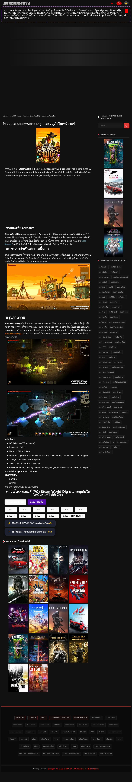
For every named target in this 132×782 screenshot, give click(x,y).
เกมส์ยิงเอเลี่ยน (120, 342)
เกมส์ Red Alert (104, 447)
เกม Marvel (113, 332)
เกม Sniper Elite (104, 427)
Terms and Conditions (59, 718)
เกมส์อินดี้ (102, 287)
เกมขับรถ (102, 312)
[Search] (119, 3)
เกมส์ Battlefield (104, 392)
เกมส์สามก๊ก (103, 327)
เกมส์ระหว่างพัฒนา (105, 452)
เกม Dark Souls (122, 442)
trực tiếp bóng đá (47, 762)
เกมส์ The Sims (104, 382)
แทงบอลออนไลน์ (32, 740)
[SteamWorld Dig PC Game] (48, 436)
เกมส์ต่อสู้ (102, 297)
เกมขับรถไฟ (118, 337)
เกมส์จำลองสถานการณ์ (120, 277)
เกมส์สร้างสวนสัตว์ (105, 407)
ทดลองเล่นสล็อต (32, 732)
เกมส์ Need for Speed (106, 372)
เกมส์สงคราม (114, 302)
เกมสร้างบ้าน (119, 377)
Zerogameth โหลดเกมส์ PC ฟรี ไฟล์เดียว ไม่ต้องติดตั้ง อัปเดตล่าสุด (73, 777)
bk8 (117, 732)
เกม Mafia (114, 387)
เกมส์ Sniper (113, 432)
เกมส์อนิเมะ (124, 312)
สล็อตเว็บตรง (115, 718)
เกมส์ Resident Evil (116, 327)
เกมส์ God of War (118, 402)
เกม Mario (102, 412)
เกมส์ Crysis (117, 392)
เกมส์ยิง (111, 287)
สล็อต (72, 740)
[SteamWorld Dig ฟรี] (48, 385)
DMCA (41, 718)
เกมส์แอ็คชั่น (103, 272)
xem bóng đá (67, 762)
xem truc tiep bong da (78, 755)
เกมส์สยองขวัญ (118, 292)
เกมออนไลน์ (103, 387)
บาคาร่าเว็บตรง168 (91, 732)
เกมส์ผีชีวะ (112, 347)
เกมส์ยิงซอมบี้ (113, 312)
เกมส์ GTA (112, 357)
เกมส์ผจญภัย (114, 272)
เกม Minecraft (113, 412)
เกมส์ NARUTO (104, 417)
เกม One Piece (104, 402)
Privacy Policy (82, 718)
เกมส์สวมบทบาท (104, 277)
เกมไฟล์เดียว (103, 267)
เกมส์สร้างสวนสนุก (105, 437)
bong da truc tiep (102, 755)
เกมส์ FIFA (102, 347)
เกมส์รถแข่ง (103, 302)
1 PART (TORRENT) (73, 516)
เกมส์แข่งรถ (103, 332)
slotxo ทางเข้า (110, 725)
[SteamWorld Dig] (48, 309)
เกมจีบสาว (102, 322)
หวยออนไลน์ (48, 732)
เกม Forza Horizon (105, 377)
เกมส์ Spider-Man (105, 362)
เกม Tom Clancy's (119, 427)
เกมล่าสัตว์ (102, 432)
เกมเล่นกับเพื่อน (104, 442)
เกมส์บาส (115, 447)
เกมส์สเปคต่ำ (103, 282)
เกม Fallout (118, 407)
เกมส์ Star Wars (104, 352)
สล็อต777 (75, 732)
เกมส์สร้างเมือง (103, 307)
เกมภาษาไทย (121, 287)
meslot (64, 725)
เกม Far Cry (118, 362)
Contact (29, 718)
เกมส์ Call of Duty (105, 337)
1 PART (11, 510)
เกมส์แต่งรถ (115, 397)
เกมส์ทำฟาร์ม (116, 307)
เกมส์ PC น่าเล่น (15, 116)
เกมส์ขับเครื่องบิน (104, 422)
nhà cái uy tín (85, 762)
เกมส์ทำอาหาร (103, 397)
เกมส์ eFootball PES (119, 382)
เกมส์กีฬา (112, 297)
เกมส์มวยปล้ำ (117, 352)
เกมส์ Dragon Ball (117, 367)
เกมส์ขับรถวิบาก (117, 417)
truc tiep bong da (54, 755)
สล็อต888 (60, 740)
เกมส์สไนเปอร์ (119, 437)
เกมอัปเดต (117, 422)
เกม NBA (125, 412)
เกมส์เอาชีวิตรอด (104, 292)
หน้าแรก (5, 116)
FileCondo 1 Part (15, 502)
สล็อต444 (62, 732)
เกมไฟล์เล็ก (121, 297)
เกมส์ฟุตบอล (114, 317)
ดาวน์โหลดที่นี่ (36, 502)
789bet (107, 732)
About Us (15, 718)
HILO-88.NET (100, 718)
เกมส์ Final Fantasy (105, 342)
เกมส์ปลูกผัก (103, 317)
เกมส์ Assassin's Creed (117, 322)
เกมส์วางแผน (115, 282)
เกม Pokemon (103, 367)
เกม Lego (102, 357)
